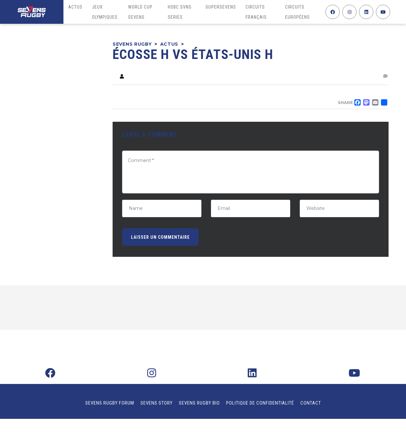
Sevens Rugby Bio (199, 403)
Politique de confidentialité (260, 403)
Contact (310, 403)
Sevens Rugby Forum (109, 403)
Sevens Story (157, 403)
